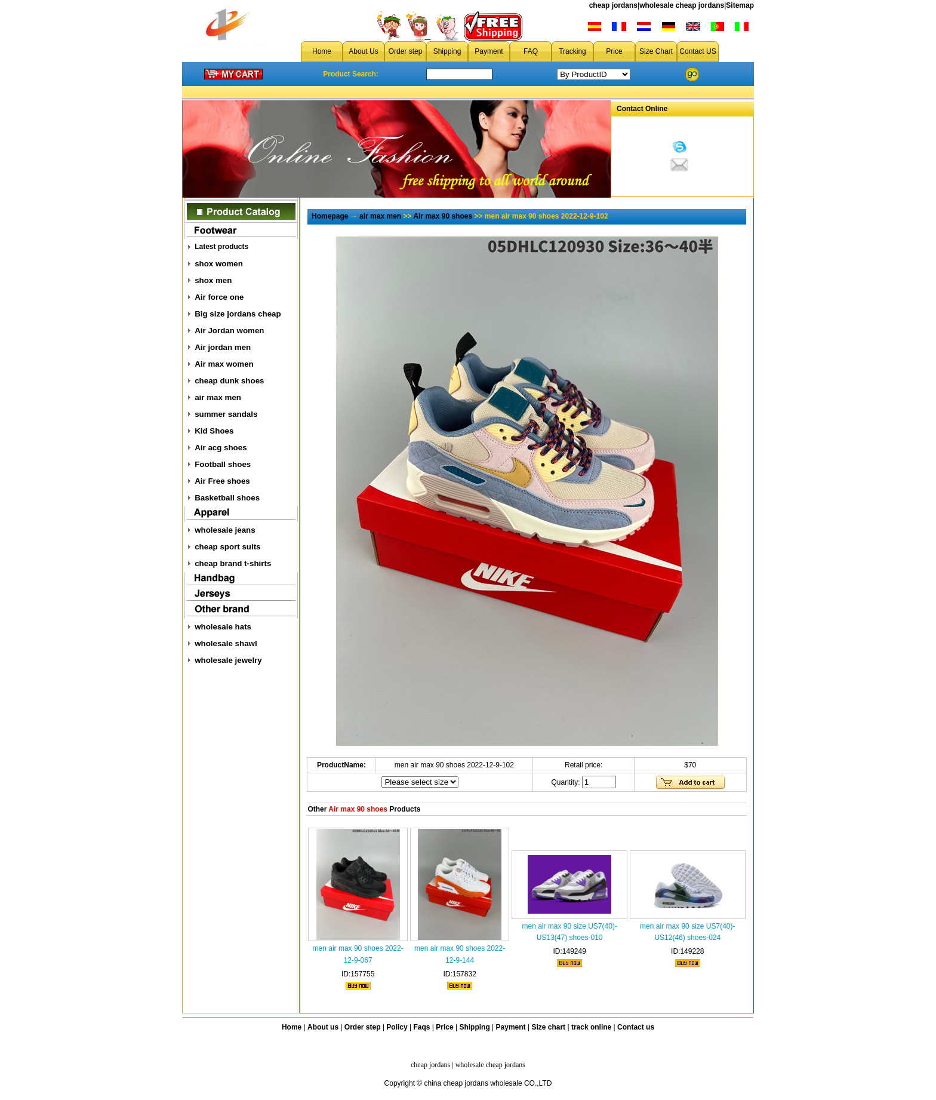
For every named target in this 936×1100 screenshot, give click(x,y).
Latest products (221, 246)
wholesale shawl (226, 643)
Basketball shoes (227, 497)
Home (321, 51)
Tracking (572, 51)
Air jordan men (223, 347)
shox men (213, 280)
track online (591, 1027)
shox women (219, 263)
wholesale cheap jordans (681, 5)
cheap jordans (613, 5)
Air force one (219, 297)
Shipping (447, 51)
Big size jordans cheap (238, 313)
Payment (489, 51)
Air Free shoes (222, 481)
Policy (396, 1027)
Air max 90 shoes (442, 216)
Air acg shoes (221, 447)
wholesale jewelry (228, 660)
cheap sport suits (227, 546)
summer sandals (226, 414)
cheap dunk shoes (229, 380)
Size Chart (656, 51)
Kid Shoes (214, 430)
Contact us (635, 1027)
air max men (218, 397)
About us (322, 1027)
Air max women (224, 364)
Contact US (697, 51)
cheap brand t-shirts (233, 563)
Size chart (548, 1027)
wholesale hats (223, 626)
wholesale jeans (225, 530)
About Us (363, 51)
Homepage (330, 216)
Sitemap (740, 5)
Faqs (422, 1027)
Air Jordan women (229, 330)
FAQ (531, 51)
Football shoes (223, 464)
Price (614, 51)
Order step (406, 51)
